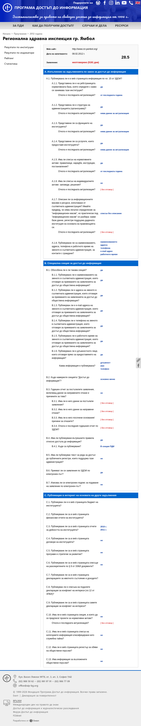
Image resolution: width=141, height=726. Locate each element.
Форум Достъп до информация (30, 711)
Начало (6, 33)
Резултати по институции (19, 47)
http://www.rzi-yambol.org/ (84, 49)
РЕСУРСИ (121, 25)
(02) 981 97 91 (44, 681)
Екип (15, 695)
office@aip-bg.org (28, 685)
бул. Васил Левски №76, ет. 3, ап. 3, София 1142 (45, 676)
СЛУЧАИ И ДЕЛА (94, 25)
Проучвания (20, 33)
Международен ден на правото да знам (35, 704)
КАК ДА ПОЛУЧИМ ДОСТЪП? (53, 25)
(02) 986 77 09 (62, 681)
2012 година (36, 33)
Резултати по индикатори (19, 52)
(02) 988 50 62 (26, 681)
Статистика (10, 63)
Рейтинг (9, 58)
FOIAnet (17, 715)
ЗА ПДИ (18, 25)
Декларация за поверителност (39, 695)
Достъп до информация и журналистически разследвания (46, 708)
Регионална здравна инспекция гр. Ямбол (49, 38)
